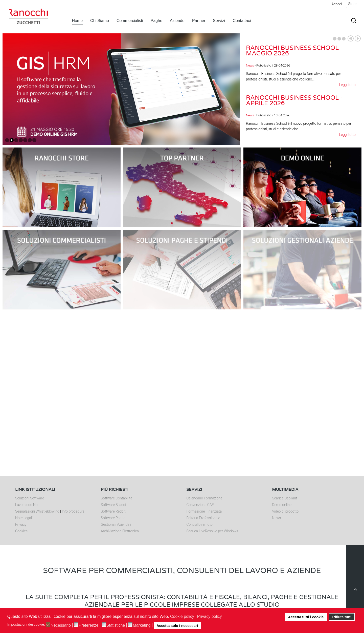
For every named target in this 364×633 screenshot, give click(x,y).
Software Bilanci (113, 505)
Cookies (21, 531)
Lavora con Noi (26, 505)
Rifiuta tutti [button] (342, 617)
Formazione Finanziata (204, 511)
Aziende (177, 20)
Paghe (156, 20)
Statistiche (115, 625)
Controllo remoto (200, 524)
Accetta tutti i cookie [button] (306, 617)
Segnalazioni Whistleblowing (37, 511)
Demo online (281, 505)
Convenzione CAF (200, 505)
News (250, 65)
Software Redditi (113, 511)
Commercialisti (130, 20)
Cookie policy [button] (182, 616)
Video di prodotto (285, 511)
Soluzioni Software (29, 498)
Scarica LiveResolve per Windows (212, 531)
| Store (351, 4)
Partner (198, 20)
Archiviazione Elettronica (120, 531)
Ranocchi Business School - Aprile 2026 (294, 100)
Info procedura (73, 511)
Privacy (20, 524)
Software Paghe (113, 518)
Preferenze (88, 625)
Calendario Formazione (204, 498)
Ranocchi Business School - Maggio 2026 (294, 50)
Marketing (141, 625)
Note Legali (24, 518)
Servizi (219, 20)
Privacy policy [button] (209, 616)
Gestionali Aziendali (116, 524)
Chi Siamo (99, 20)
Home (77, 20)
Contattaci (242, 20)
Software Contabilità (116, 498)
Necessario (61, 625)
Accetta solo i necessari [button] (177, 626)
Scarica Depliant (284, 498)
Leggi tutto (347, 85)
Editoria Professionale (203, 518)
